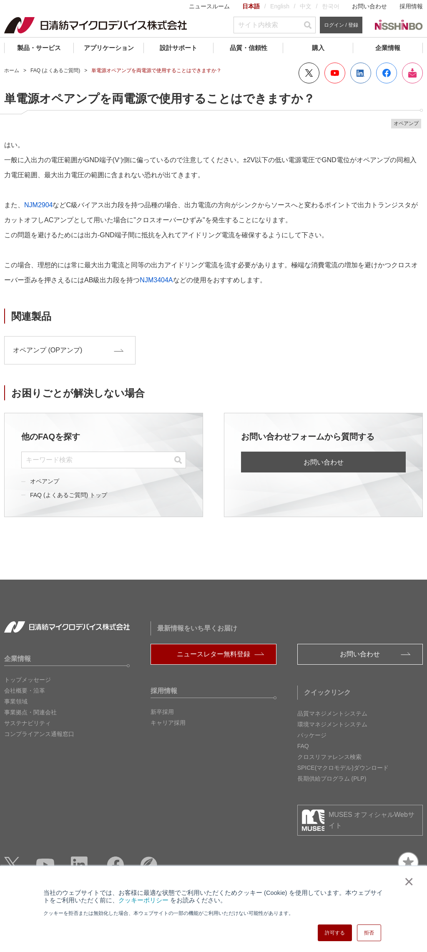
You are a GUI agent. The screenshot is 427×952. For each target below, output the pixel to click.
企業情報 (387, 47)
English (279, 6)
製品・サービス (39, 47)
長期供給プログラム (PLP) (332, 778)
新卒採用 (162, 711)
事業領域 (16, 701)
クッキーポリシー (143, 900)
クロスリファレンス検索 (329, 757)
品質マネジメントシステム (332, 713)
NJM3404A (156, 280)
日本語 (251, 6)
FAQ (303, 746)
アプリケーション (109, 47)
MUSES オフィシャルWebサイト (371, 820)
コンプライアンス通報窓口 (39, 734)
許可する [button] (335, 933)
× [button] (407, 881)
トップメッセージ (27, 679)
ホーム (11, 70)
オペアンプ (44, 481)
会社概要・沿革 (24, 690)
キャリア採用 (168, 722)
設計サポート (178, 47)
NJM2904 (38, 204)
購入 (318, 47)
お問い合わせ (369, 6)
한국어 (330, 6)
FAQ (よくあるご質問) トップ (68, 495)
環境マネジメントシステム (332, 724)
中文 (305, 6)
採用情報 (411, 6)
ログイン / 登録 (341, 25)
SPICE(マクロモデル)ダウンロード (343, 767)
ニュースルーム (209, 6)
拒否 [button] (369, 933)
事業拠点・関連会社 (30, 712)
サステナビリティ (27, 723)
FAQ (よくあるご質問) (55, 70)
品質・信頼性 (248, 47)
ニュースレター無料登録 (213, 654)
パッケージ (312, 735)
